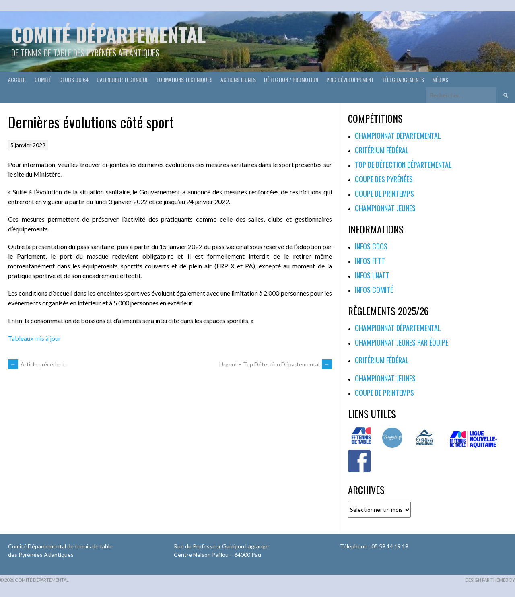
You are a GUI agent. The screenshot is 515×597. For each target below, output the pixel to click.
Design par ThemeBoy (490, 580)
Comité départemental (108, 34)
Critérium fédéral (382, 150)
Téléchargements (403, 79)
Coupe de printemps (384, 193)
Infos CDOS (371, 246)
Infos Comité (374, 289)
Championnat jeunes (385, 208)
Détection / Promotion (291, 79)
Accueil (17, 79)
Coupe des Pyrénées (384, 179)
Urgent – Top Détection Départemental (275, 364)
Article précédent (36, 364)
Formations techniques (184, 79)
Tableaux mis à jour (34, 338)
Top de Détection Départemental (403, 164)
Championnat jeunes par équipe (401, 342)
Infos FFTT (370, 260)
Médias (440, 79)
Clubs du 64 (74, 79)
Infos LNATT (372, 275)
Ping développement (350, 79)
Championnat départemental (398, 135)
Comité (43, 79)
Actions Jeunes (238, 79)
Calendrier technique (122, 79)
